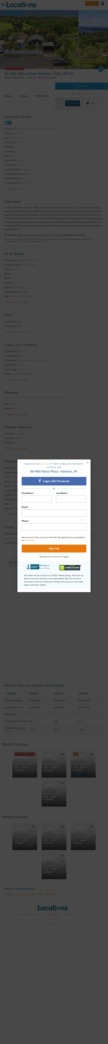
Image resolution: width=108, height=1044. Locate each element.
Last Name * (62, 493)
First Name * (28, 493)
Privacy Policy (30, 540)
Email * (25, 507)
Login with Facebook (54, 481)
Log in (44, 464)
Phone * (26, 521)
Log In (66, 557)
